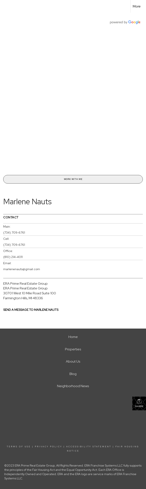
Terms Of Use (19, 446)
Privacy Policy (48, 446)
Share (139, 403)
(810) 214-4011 (13, 257)
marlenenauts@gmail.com (21, 269)
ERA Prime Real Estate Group (25, 283)
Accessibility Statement (88, 446)
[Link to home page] (5, 6)
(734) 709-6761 (14, 232)
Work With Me (73, 179)
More (137, 6)
